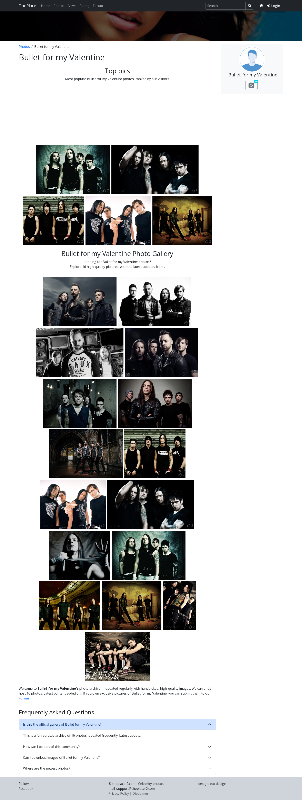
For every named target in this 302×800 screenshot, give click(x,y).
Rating (85, 5)
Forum (98, 5)
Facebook (26, 788)
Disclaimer (140, 793)
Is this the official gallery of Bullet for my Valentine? (62, 724)
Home (45, 5)
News (72, 5)
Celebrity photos (151, 783)
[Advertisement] (151, 25)
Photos (58, 5)
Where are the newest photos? (46, 768)
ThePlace (27, 5)
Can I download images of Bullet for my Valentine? (61, 757)
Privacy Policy (119, 793)
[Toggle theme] (261, 5)
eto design (218, 783)
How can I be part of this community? (51, 746)
